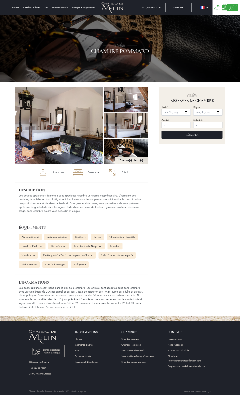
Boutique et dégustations (83, 7)
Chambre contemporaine (133, 362)
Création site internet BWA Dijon (197, 391)
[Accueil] (112, 7)
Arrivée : (176, 111)
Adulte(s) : (176, 123)
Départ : (207, 111)
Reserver (178, 7)
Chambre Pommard (131, 344)
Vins (46, 7)
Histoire (15, 7)
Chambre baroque (130, 339)
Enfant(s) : (207, 123)
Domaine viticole (60, 7)
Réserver (192, 134)
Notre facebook (175, 344)
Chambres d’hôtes (31, 7)
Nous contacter (175, 339)
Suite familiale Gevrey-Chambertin (137, 356)
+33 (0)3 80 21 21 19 (151, 7)
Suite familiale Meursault (132, 350)
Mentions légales (78, 391)
